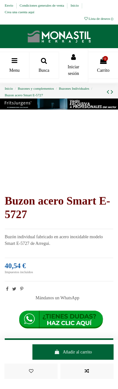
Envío (9, 5)
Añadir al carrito (73, 352)
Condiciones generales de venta (42, 5)
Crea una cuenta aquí (19, 12)
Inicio (75, 5)
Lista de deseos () (98, 18)
